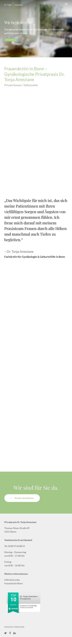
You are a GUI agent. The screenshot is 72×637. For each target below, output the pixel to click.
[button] (66, 4)
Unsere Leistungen (11, 40)
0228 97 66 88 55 (16, 546)
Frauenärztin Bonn (13, 583)
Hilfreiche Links (12, 579)
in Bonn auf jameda (28, 606)
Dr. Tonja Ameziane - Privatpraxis (29, 597)
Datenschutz (19, 627)
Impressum (8, 627)
